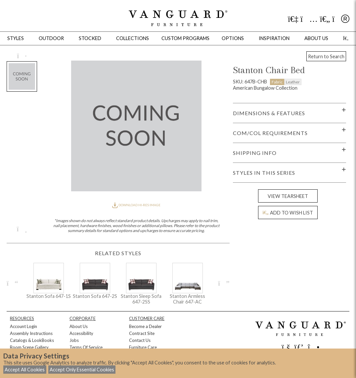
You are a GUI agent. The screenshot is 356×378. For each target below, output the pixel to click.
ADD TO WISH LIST (287, 212)
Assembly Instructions (31, 333)
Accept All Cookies (25, 369)
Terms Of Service (86, 347)
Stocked (90, 38)
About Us (78, 326)
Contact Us (140, 340)
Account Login (23, 326)
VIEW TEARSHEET (288, 196)
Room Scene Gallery (29, 347)
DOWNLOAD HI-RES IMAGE (136, 205)
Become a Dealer (145, 326)
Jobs (74, 340)
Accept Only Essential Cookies (82, 369)
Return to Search (326, 56)
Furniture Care (143, 347)
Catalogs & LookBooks (32, 340)
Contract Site (142, 333)
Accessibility (81, 333)
